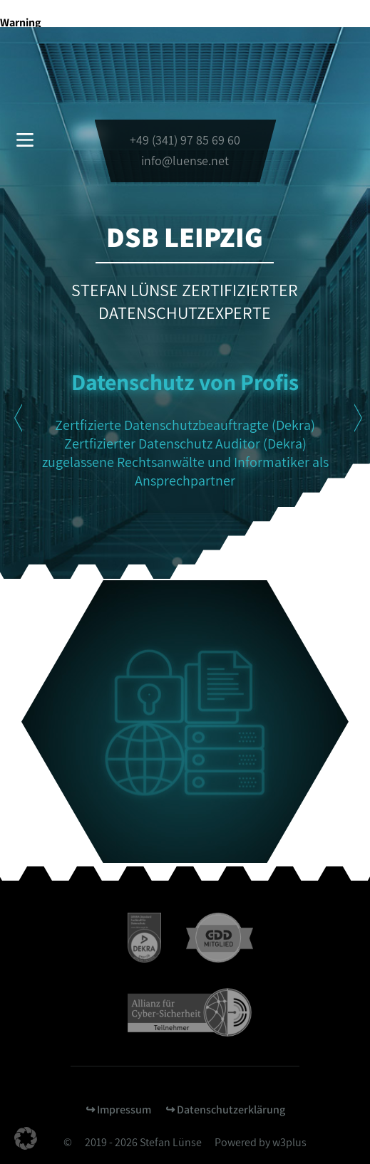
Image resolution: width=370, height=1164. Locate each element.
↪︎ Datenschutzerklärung (225, 1109)
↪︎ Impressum (118, 1109)
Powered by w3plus (261, 1142)
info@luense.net (185, 160)
